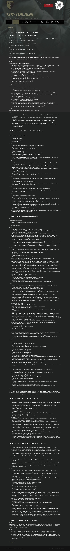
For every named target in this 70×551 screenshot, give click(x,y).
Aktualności (10, 22)
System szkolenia (26, 22)
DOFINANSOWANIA (64, 22)
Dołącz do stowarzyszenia (56, 22)
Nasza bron (52, 22)
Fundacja (21, 22)
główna (4, 22)
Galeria (34, 22)
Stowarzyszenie (16, 22)
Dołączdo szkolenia (48, 5)
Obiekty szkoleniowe (47, 22)
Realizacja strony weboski (59, 548)
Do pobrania (41, 22)
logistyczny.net (51, 548)
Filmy (38, 22)
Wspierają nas (30, 22)
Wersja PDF (12, 542)
